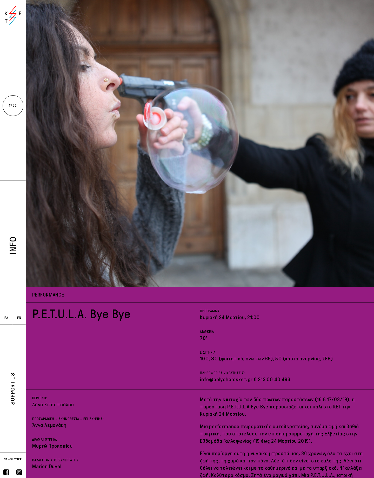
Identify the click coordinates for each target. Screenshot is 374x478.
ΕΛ (6, 318)
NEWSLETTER (13, 459)
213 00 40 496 (274, 379)
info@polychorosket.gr (226, 379)
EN (19, 318)
